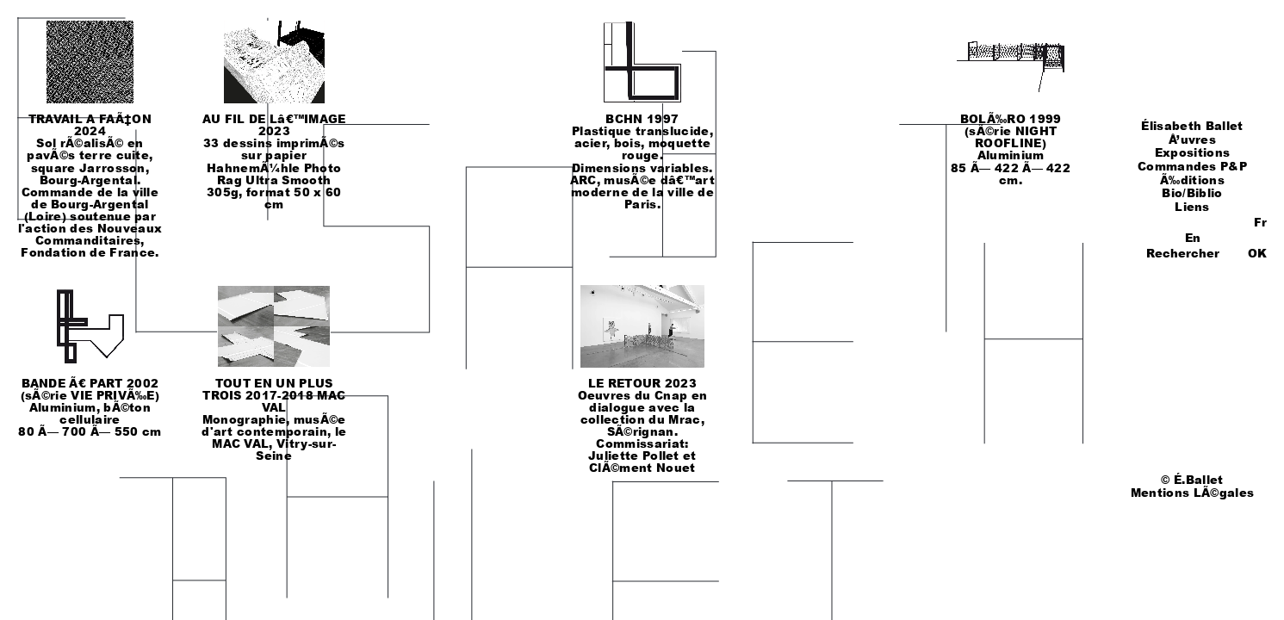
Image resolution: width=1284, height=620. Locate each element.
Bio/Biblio (1192, 193)
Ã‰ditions (1192, 180)
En (1192, 237)
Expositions (1193, 152)
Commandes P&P (1192, 166)
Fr (1260, 222)
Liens (1192, 206)
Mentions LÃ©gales (1192, 492)
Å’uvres (1192, 139)
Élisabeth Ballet (1192, 125)
